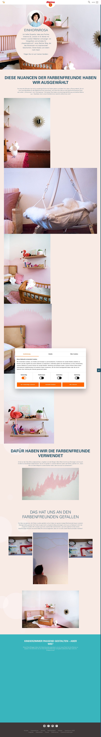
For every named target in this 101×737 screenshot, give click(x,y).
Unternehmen (34, 730)
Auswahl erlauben (50, 384)
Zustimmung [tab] (26, 354)
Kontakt (26, 730)
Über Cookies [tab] (74, 354)
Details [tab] (50, 354)
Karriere (43, 730)
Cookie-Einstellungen (67, 732)
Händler (60, 730)
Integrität (30, 732)
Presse (47, 732)
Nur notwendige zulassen (28, 384)
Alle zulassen (73, 384)
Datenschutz (54, 732)
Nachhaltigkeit (52, 730)
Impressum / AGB (70, 730)
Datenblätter (39, 732)
